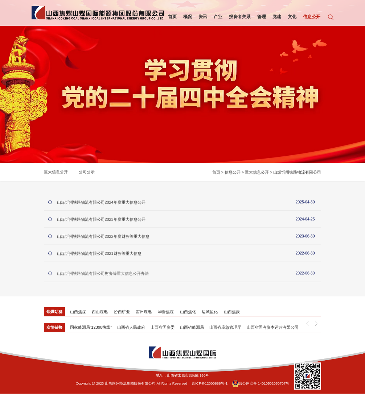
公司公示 (87, 173)
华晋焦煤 (166, 312)
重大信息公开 (56, 173)
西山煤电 (100, 312)
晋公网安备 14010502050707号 (260, 384)
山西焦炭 (232, 312)
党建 (275, 16)
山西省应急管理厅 (225, 328)
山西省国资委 (162, 328)
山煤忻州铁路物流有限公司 (297, 173)
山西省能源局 (192, 328)
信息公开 (310, 16)
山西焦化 (188, 312)
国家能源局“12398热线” (90, 328)
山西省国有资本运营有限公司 (272, 328)
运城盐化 (210, 312)
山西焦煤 (78, 312)
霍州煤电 (144, 312)
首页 (171, 16)
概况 (186, 16)
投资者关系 (238, 16)
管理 (260, 16)
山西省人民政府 (131, 328)
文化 (290, 16)
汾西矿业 (122, 312)
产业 (216, 16)
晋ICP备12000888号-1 (209, 384)
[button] (316, 324)
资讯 (201, 16)
